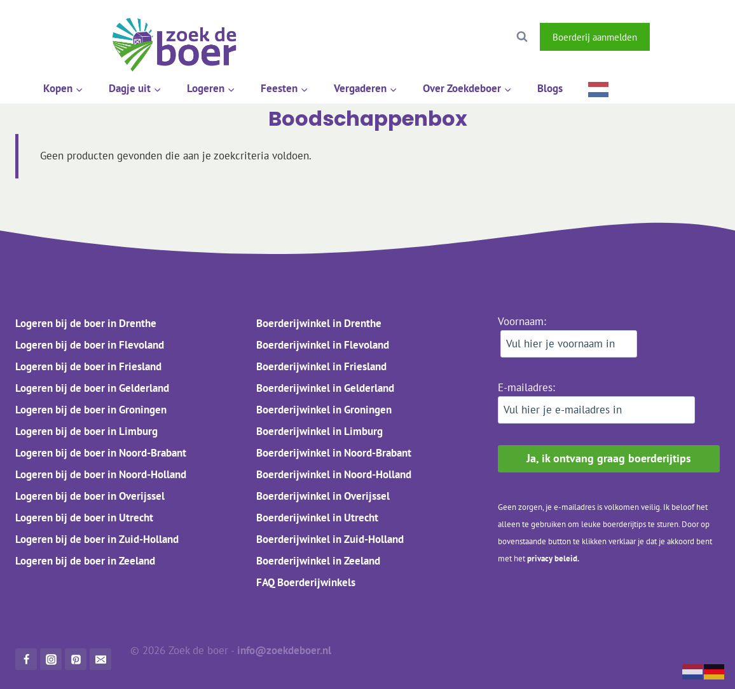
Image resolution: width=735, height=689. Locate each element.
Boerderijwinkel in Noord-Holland (333, 474)
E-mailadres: (596, 402)
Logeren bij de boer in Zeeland (85, 561)
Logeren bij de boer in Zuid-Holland (97, 539)
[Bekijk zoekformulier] (522, 36)
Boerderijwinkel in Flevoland (322, 345)
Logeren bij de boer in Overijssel (90, 496)
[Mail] (100, 659)
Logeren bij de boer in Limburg (86, 431)
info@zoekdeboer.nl (285, 650)
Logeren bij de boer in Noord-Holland (100, 474)
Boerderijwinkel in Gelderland (325, 388)
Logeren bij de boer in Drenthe (85, 323)
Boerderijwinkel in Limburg (319, 431)
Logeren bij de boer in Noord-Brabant (100, 453)
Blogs (550, 88)
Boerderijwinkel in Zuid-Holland (330, 539)
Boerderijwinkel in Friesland (321, 366)
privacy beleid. (553, 558)
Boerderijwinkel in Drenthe (318, 323)
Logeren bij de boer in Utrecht (84, 518)
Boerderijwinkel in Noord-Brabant (333, 453)
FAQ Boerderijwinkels (305, 582)
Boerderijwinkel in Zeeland (318, 561)
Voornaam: (567, 336)
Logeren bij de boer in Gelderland (92, 388)
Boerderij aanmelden (595, 36)
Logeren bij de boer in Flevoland (89, 345)
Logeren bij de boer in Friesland (88, 366)
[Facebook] (671, 37)
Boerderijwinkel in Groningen (324, 410)
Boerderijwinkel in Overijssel (323, 496)
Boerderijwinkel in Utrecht (317, 518)
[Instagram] (704, 37)
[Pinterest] (75, 659)
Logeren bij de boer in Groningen (91, 410)
